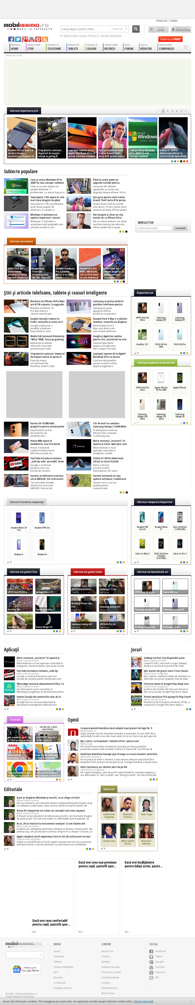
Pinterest (157, 972)
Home (57, 951)
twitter (18, 39)
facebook (11, 39)
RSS (154, 977)
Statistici (105, 961)
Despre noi (161, 20)
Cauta (136, 29)
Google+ (156, 961)
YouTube (157, 967)
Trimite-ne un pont (170, 39)
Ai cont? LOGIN (158, 29)
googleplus (25, 39)
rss (45, 39)
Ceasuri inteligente (63, 967)
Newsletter (145, 222)
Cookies (105, 982)
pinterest (38, 39)
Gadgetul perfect (63, 988)
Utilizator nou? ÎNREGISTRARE (181, 29)
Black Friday (71, 35)
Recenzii (58, 977)
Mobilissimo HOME (14, 55)
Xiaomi (83, 35)
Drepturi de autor (110, 967)
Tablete (58, 961)
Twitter (156, 956)
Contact (174, 20)
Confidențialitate (110, 977)
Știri (56, 972)
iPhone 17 (93, 35)
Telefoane (59, 956)
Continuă (180, 228)
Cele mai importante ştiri (24, 111)
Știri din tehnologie (111, 35)
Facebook (157, 951)
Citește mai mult (143, 1001)
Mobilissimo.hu (109, 988)
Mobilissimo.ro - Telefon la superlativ (28, 26)
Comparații (60, 982)
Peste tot (120, 29)
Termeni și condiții (111, 972)
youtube (31, 39)
